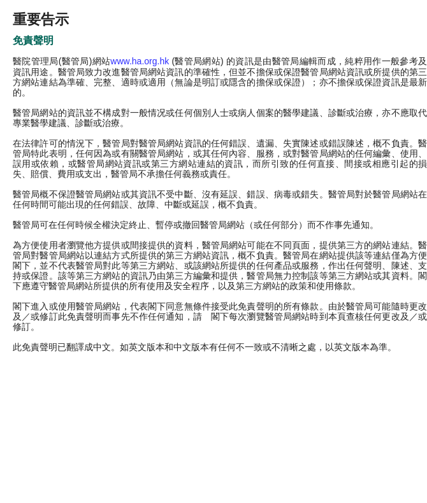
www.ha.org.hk (139, 61)
